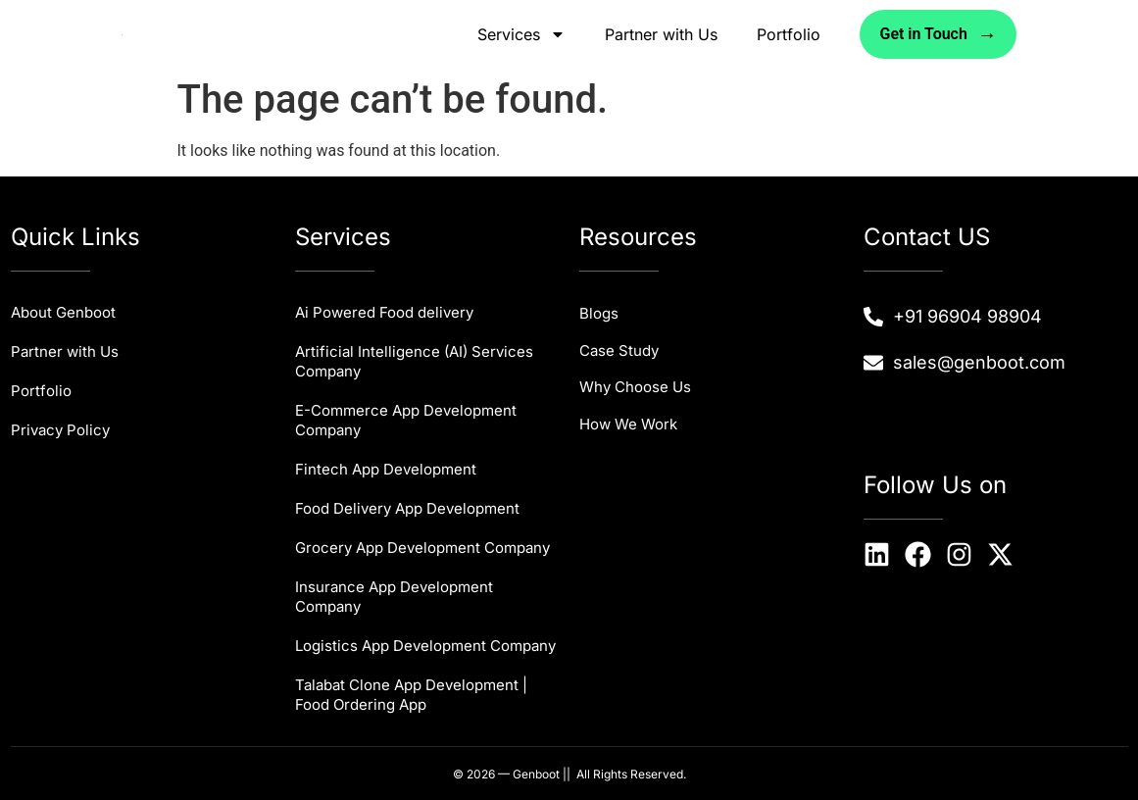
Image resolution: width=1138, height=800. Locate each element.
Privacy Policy (60, 430)
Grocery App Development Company (422, 547)
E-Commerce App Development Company (406, 420)
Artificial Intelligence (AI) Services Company (414, 361)
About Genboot (63, 312)
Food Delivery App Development (407, 508)
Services (521, 34)
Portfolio (788, 34)
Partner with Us (661, 34)
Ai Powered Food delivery (384, 312)
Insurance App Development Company (394, 596)
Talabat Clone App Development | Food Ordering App (411, 694)
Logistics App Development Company (425, 645)
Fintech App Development (385, 469)
